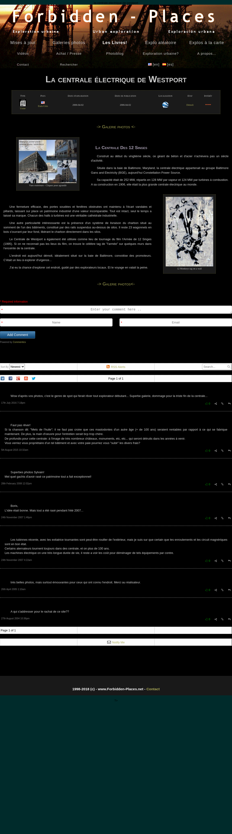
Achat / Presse (69, 53)
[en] (154, 64)
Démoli (190, 105)
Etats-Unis (43, 104)
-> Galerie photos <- (116, 126)
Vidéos (23, 53)
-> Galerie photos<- (116, 283)
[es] (168, 64)
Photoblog (114, 53)
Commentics (19, 342)
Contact (153, 689)
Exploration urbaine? (161, 53)
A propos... (206, 53)
